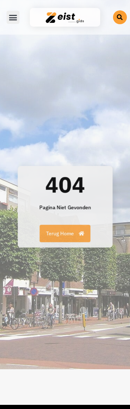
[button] (120, 17)
